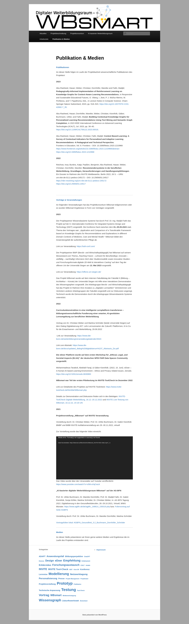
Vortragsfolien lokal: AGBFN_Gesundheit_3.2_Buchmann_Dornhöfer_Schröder (90, 522)
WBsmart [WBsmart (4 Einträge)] (56, 595)
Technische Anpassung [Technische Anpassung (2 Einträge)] (49, 590)
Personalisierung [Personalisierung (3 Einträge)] (48, 578)
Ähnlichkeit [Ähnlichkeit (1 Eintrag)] (83, 601)
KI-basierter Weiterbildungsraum (100, 33)
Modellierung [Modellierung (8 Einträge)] (59, 574)
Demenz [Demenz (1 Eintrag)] (41, 561)
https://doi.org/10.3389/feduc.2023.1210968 (75, 152)
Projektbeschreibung (58, 33)
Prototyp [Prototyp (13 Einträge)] (65, 583)
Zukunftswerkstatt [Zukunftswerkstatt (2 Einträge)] (70, 601)
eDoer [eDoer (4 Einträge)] (58, 560)
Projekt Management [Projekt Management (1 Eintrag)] (72, 578)
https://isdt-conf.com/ (86, 246)
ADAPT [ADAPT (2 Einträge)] (42, 556)
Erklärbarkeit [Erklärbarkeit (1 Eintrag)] (86, 561)
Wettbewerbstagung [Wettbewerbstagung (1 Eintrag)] (69, 595)
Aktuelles (43, 33)
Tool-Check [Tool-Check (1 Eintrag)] (81, 590)
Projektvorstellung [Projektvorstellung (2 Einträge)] (47, 584)
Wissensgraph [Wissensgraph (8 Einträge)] (50, 600)
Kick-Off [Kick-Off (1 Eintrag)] (76, 569)
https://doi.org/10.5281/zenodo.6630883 (73, 374)
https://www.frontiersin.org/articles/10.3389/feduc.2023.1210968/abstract (87, 149)
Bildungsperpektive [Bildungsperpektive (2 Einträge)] (74, 556)
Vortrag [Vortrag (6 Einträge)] (44, 595)
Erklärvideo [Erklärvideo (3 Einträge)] (45, 565)
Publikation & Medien (61, 39)
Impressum (101, 550)
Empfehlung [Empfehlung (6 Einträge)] (71, 560)
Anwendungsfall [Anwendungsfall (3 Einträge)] (55, 556)
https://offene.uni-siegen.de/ (89, 272)
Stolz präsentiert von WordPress (94, 615)
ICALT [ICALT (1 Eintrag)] (83, 565)
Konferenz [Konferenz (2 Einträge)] (85, 569)
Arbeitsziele (44, 39)
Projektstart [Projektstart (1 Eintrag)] (84, 578)
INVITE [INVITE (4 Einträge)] (43, 569)
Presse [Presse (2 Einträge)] (61, 578)
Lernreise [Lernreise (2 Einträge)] (43, 574)
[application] (94, 457)
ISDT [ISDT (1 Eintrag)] (70, 569)
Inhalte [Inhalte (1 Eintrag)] (88, 565)
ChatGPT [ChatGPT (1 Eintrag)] (87, 556)
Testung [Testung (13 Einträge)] (68, 589)
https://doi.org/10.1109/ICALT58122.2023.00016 (77, 129)
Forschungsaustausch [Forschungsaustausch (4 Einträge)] (65, 564)
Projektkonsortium (77, 33)
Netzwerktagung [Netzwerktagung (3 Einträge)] (79, 574)
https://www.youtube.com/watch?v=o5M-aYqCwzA (78, 484)
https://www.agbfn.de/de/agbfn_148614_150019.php (87, 506)
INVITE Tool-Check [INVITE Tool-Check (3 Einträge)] (58, 569)
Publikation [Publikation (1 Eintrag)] (77, 584)
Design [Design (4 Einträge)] (49, 560)
